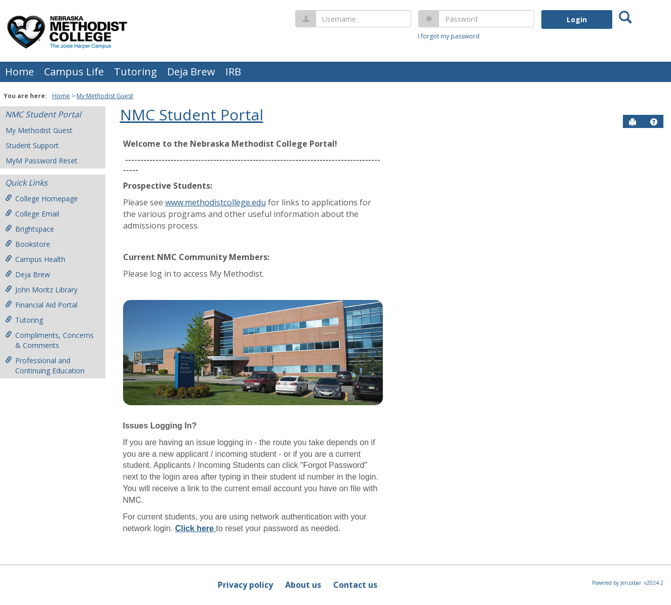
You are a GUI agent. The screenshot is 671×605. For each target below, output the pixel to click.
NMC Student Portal (43, 114)
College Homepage (41, 198)
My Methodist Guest (104, 96)
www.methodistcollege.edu (215, 202)
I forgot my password (449, 36)
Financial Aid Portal (41, 305)
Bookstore (27, 244)
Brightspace (29, 229)
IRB (233, 71)
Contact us (355, 584)
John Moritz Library (41, 289)
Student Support (32, 145)
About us (303, 584)
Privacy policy (245, 584)
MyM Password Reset (41, 160)
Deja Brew (191, 71)
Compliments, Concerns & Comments (49, 340)
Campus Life (74, 71)
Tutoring (135, 71)
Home (19, 71)
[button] (653, 121)
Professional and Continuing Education (45, 365)
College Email (32, 214)
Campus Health (35, 259)
